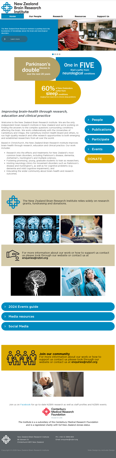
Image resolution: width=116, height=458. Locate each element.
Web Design (93, 450)
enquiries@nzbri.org (35, 258)
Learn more (15, 39)
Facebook (25, 404)
